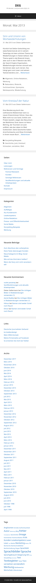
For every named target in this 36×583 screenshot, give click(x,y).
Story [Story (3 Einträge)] (30, 555)
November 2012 (10, 417)
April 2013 (8, 402)
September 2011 (10, 457)
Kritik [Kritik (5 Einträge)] (25, 537)
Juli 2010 (7, 498)
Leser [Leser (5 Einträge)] (6, 543)
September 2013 (10, 394)
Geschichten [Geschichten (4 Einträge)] (15, 535)
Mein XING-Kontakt (11, 335)
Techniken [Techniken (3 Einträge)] (14, 558)
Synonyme (20, 87)
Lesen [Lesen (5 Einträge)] (28, 540)
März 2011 (8, 475)
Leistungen (8, 166)
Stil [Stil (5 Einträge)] (27, 555)
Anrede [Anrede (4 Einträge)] (16, 528)
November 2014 (10, 365)
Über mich (8, 163)
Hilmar (6, 303)
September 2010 (10, 492)
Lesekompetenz (10, 215)
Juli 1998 (7, 506)
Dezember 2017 (10, 359)
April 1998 (8, 509)
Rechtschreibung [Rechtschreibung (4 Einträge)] (9, 548)
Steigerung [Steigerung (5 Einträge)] (21, 555)
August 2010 (8, 495)
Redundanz (9, 84)
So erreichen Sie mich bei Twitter (16, 341)
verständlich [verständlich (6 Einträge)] (19, 564)
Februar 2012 (9, 443)
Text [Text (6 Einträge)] (19, 557)
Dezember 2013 (10, 388)
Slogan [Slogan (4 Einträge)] (17, 548)
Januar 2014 (8, 385)
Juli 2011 (7, 463)
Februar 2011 (9, 478)
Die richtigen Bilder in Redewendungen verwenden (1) (17, 292)
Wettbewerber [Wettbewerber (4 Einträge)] (19, 567)
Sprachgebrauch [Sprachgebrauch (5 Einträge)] (10, 555)
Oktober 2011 (9, 454)
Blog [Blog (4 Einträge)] (17, 531)
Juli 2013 (7, 396)
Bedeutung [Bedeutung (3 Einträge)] (12, 531)
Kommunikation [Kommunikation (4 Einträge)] (17, 537)
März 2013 (8, 405)
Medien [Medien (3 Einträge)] (27, 543)
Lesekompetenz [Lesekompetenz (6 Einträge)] (18, 540)
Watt (22, 146)
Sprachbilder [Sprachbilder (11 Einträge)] (12, 551)
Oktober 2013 (9, 391)
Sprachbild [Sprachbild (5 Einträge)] (24, 548)
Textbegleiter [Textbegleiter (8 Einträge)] (11, 560)
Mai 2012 (7, 434)
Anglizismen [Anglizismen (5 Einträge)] (9, 527)
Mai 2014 (7, 373)
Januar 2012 (8, 446)
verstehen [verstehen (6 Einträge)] (8, 564)
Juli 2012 (7, 428)
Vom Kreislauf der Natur (16, 100)
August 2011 (8, 460)
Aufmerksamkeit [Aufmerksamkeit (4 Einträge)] (24, 528)
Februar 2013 (9, 408)
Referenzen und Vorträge (13, 169)
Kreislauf (22, 143)
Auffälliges (8, 210)
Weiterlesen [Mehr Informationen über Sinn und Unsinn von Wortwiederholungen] (25, 73)
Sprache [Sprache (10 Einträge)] (26, 551)
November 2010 (10, 486)
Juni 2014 (7, 370)
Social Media (8, 224)
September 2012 (10, 423)
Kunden (8, 175)
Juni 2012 (7, 431)
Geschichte (9, 143)
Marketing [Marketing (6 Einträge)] (20, 543)
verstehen (16, 146)
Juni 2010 (7, 501)
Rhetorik (18, 84)
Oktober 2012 (9, 420)
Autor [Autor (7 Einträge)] (7, 530)
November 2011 (10, 451)
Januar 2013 (8, 411)
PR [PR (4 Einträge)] (30, 543)
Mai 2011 (7, 469)
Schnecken (7, 146)
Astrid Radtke (9, 298)
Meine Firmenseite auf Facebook (16, 338)
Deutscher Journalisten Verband (16, 329)
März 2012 (8, 440)
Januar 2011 (8, 480)
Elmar (6, 309)
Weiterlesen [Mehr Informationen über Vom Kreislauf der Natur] (25, 134)
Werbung (6, 81)
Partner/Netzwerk (12, 172)
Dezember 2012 (10, 414)
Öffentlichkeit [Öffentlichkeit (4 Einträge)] (17, 570)
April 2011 (8, 472)
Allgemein (9, 78)
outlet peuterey (10, 282)
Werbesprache (8, 90)
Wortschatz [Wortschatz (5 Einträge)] (8, 570)
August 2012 (8, 425)
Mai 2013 (7, 399)
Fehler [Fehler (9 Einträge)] (22, 530)
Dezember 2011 (10, 449)
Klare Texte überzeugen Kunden (16, 251)
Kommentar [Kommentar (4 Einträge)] (8, 537)
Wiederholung (20, 90)
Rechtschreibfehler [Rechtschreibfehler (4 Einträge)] (17, 546)
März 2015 (8, 362)
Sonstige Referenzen (13, 177)
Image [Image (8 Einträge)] (22, 534)
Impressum (8, 189)
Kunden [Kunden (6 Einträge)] (7, 540)
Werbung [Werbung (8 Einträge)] (9, 567)
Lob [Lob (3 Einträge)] (9, 543)
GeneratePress (26, 580)
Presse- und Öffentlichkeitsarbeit (16, 221)
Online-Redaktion (20, 78)
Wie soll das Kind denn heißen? (16, 259)
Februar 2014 (9, 382)
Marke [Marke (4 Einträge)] (13, 543)
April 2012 (8, 437)
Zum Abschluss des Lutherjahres (16, 248)
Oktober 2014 (9, 367)
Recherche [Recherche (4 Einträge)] (7, 546)
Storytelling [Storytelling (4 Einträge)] (7, 558)
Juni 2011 (7, 466)
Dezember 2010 (10, 483)
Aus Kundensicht (10, 212)
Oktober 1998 (9, 504)
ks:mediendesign (10, 332)
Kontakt (7, 186)
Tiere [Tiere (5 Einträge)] (24, 561)
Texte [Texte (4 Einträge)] (20, 561)
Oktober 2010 (9, 489)
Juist (16, 143)
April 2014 (8, 376)
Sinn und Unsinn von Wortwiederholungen (14, 37)
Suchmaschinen (9, 87)
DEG (18, 5)
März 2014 (8, 379)
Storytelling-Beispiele (13, 140)
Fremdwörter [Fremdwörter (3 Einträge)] (7, 535)
